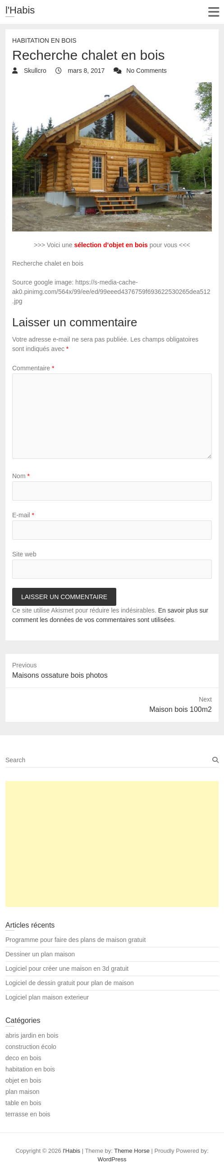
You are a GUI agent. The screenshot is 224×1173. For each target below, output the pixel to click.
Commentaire (33, 368)
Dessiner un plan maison (40, 954)
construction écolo (30, 1046)
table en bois (23, 1102)
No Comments (146, 70)
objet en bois (23, 1080)
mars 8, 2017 (85, 70)
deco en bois (23, 1058)
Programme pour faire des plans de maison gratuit (75, 939)
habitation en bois (44, 40)
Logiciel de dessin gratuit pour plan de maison (69, 982)
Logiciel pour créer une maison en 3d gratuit (66, 968)
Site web (24, 554)
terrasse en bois (27, 1114)
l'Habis (20, 10)
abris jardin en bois (32, 1035)
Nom (21, 476)
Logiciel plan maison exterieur (47, 997)
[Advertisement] (112, 844)
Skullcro (34, 70)
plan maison (22, 1091)
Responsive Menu (213, 12)
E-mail (23, 515)
